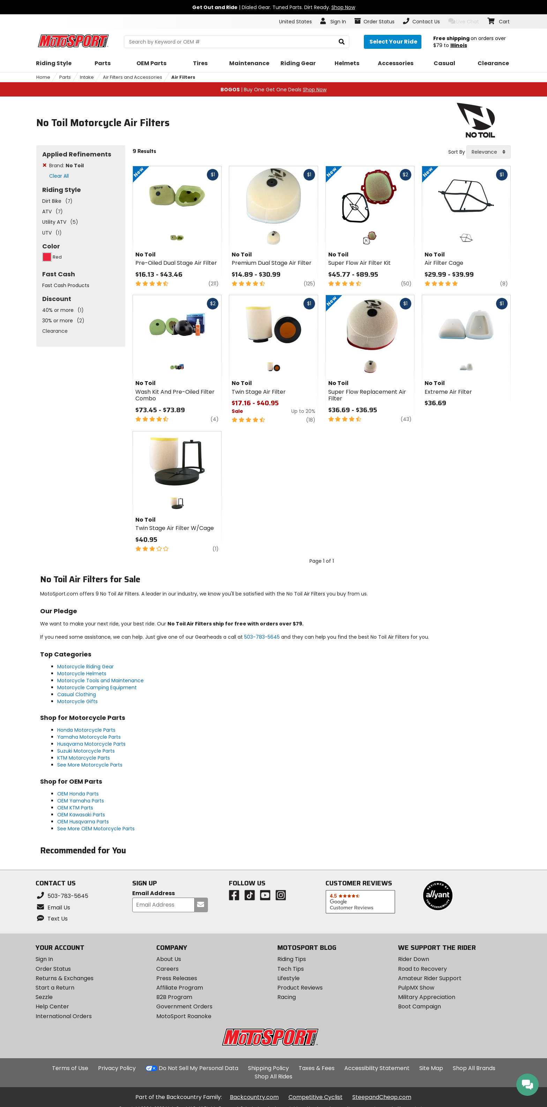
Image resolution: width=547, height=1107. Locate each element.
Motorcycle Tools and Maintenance (100, 680)
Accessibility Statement (377, 1068)
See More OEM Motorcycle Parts (96, 828)
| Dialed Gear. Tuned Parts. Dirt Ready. (273, 7)
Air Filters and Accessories (132, 77)
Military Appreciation (426, 997)
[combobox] (488, 152)
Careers (167, 969)
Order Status (53, 969)
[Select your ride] (392, 42)
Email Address (153, 893)
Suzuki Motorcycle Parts (86, 750)
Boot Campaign (419, 1006)
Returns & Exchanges (64, 978)
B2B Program (174, 997)
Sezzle (44, 997)
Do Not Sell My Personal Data (198, 1068)
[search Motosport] (236, 42)
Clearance (55, 331)
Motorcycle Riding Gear (85, 666)
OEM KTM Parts (75, 807)
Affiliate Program (179, 988)
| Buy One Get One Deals (273, 89)
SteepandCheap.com (381, 1097)
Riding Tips (291, 959)
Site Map (431, 1068)
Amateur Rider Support (430, 978)
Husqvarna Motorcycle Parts (91, 743)
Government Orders (184, 1006)
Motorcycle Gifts (77, 701)
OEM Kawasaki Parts (81, 814)
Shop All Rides (273, 1077)
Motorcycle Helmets (81, 673)
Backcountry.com (254, 1097)
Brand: (66, 165)
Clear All (59, 175)
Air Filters (183, 77)
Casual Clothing (76, 694)
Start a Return (55, 988)
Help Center (52, 1006)
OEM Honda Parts (78, 793)
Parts (65, 77)
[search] (341, 42)
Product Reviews (300, 988)
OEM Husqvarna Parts (83, 821)
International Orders (64, 1016)
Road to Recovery (422, 969)
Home (43, 77)
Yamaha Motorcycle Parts (89, 736)
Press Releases (176, 978)
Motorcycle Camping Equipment (97, 687)
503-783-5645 (262, 636)
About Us (168, 959)
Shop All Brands (474, 1068)
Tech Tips (290, 969)
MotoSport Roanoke (183, 1016)
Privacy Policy (117, 1068)
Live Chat (463, 21)
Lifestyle (288, 978)
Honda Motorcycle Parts (86, 730)
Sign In (44, 959)
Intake (87, 77)
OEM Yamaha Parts (80, 800)
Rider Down (413, 959)
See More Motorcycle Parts (89, 764)
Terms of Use (70, 1068)
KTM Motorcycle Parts (83, 757)
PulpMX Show (416, 988)
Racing (286, 997)
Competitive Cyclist (316, 1097)
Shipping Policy (268, 1068)
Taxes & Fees (317, 1068)
